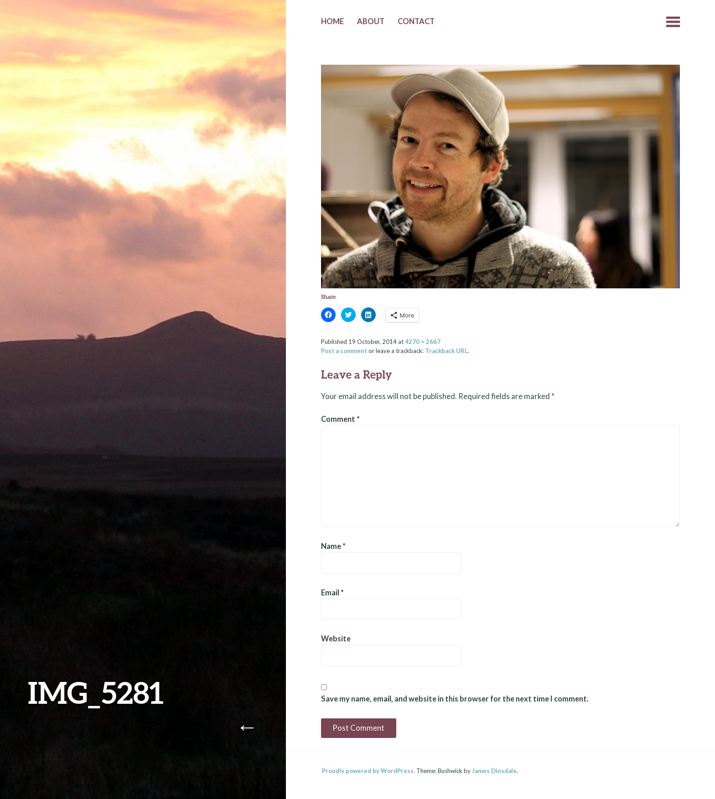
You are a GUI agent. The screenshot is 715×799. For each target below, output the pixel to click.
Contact (416, 21)
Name (333, 546)
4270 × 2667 (422, 341)
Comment (340, 419)
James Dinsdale (494, 770)
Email (332, 592)
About (370, 21)
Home (332, 21)
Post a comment (344, 350)
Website (336, 638)
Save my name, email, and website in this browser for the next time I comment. (455, 698)
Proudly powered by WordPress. (368, 770)
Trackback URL (446, 350)
